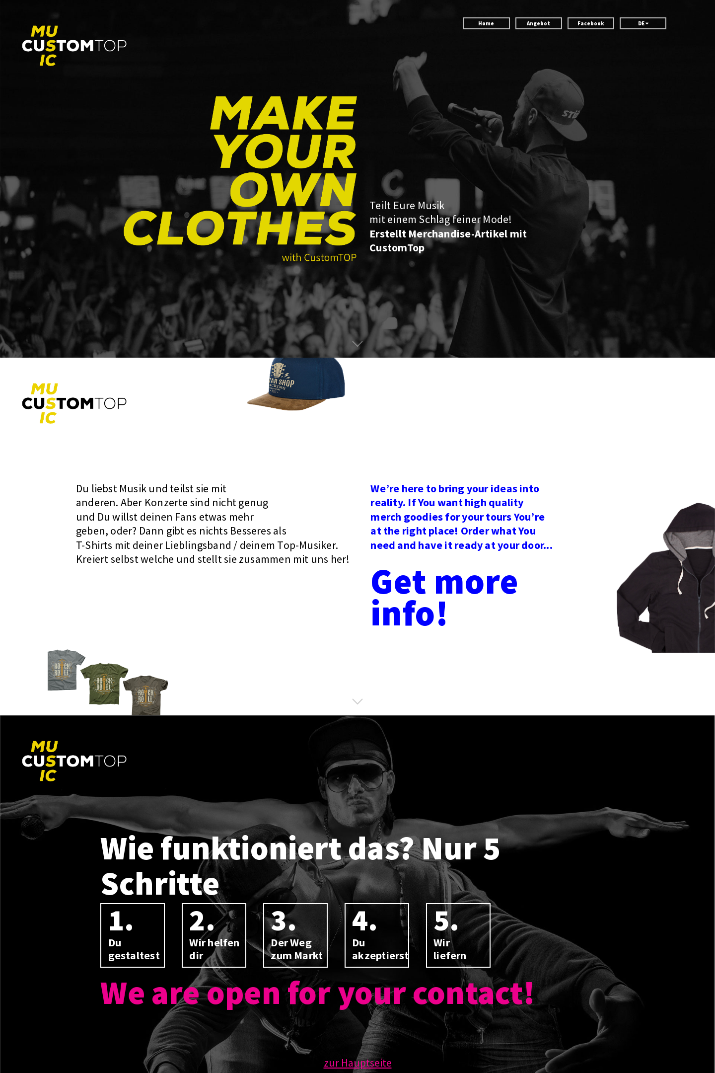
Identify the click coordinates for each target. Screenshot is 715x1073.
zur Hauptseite (358, 1063)
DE (643, 23)
